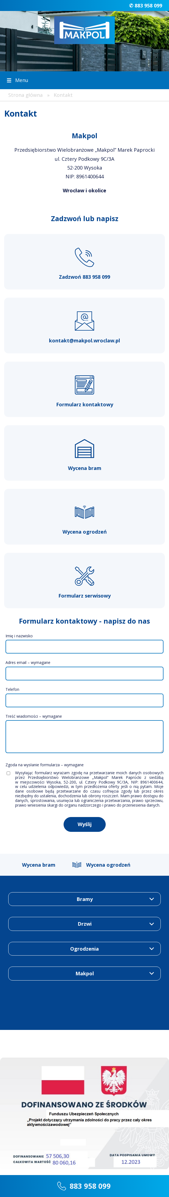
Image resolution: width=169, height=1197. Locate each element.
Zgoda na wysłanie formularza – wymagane (45, 764)
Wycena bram (38, 864)
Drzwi (85, 923)
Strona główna (25, 95)
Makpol (84, 973)
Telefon (12, 689)
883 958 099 (90, 1186)
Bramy (85, 899)
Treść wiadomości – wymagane (34, 716)
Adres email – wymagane (28, 662)
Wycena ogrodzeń (108, 864)
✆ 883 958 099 (145, 5)
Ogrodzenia (84, 948)
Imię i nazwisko (19, 635)
